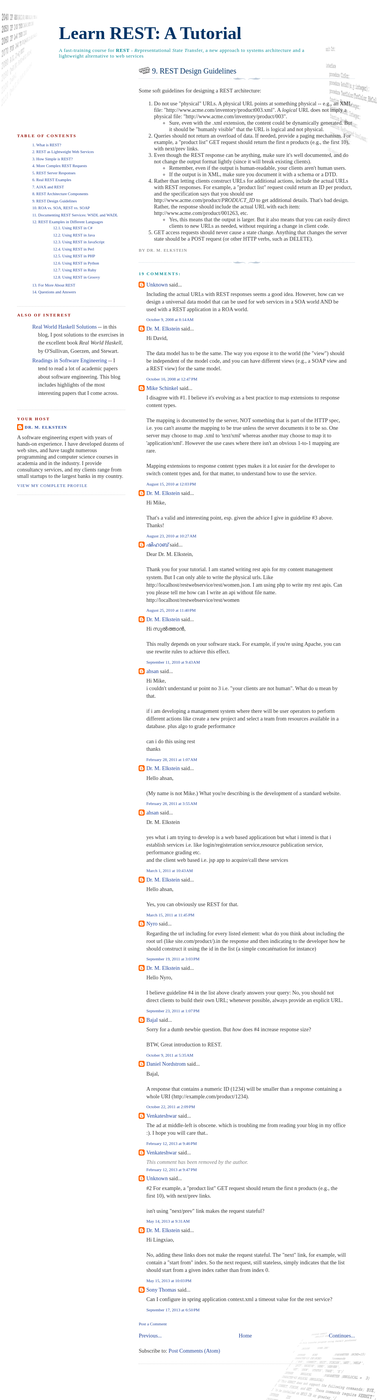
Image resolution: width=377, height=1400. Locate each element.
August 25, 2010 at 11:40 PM (171, 610)
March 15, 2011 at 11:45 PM (170, 915)
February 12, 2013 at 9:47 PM (171, 1169)
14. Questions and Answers (54, 292)
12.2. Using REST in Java (74, 235)
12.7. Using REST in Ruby (74, 270)
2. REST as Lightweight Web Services (63, 152)
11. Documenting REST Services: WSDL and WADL (75, 215)
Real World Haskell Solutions (64, 327)
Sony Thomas (161, 1290)
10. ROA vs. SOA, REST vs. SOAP (61, 208)
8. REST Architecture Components (60, 194)
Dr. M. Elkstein (163, 329)
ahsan (152, 671)
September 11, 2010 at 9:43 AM (173, 662)
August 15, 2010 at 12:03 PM (171, 484)
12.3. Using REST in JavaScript (78, 242)
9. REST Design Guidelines (194, 71)
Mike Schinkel (162, 388)
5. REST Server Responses (54, 173)
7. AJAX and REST (48, 187)
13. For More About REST (53, 285)
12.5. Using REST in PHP (74, 256)
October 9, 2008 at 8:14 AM (169, 319)
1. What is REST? (46, 145)
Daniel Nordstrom (166, 1064)
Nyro (151, 924)
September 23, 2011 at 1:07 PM (172, 1011)
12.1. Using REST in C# (72, 228)
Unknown (156, 285)
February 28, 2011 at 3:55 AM (171, 803)
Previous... (150, 1336)
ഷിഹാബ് (157, 545)
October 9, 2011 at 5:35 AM (169, 1055)
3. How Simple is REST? (52, 159)
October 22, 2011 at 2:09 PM (170, 1106)
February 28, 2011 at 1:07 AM (171, 759)
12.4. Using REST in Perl (73, 249)
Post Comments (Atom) (194, 1351)
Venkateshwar (161, 1116)
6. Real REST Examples (51, 180)
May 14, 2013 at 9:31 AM (167, 1221)
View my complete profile (52, 485)
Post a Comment (153, 1324)
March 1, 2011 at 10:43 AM (169, 870)
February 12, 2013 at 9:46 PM (171, 1143)
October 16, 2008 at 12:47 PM (171, 379)
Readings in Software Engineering (69, 360)
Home (245, 1336)
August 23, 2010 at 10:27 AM (171, 536)
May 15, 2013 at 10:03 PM (168, 1280)
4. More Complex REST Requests (59, 166)
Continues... (342, 1336)
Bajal (152, 1020)
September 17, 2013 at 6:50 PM (172, 1310)
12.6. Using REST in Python (76, 263)
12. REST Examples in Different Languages (67, 222)
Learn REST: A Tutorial (150, 33)
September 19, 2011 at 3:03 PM (172, 959)
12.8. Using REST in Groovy (76, 277)
